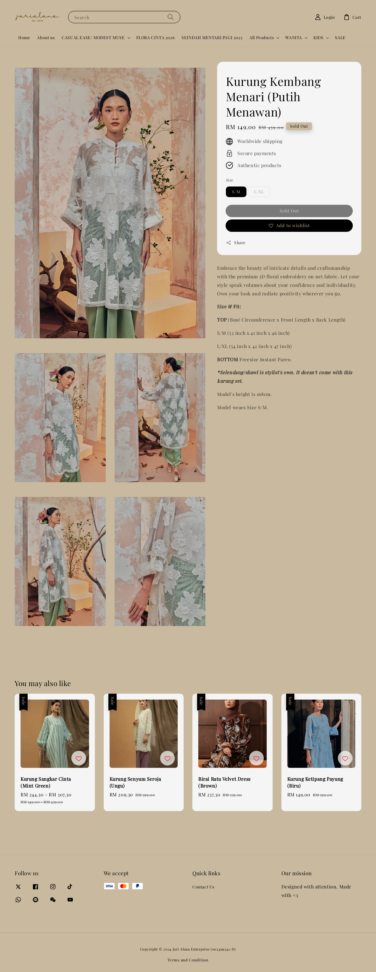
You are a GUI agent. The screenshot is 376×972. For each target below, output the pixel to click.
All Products (261, 37)
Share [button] (236, 242)
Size (230, 179)
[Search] (170, 17)
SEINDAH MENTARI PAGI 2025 (212, 37)
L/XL (259, 191)
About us (46, 37)
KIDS (318, 37)
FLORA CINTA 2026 (155, 37)
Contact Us (203, 887)
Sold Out (289, 211)
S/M (236, 191)
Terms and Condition (187, 959)
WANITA (293, 37)
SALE (340, 37)
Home (24, 37)
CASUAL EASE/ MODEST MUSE (93, 37)
